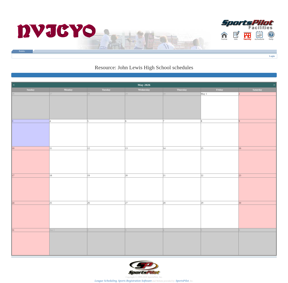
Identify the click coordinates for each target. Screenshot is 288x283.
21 (164, 175)
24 (13, 203)
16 (240, 148)
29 (126, 94)
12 (88, 148)
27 (51, 94)
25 (51, 203)
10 (13, 148)
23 (240, 175)
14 (164, 148)
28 (88, 94)
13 (126, 148)
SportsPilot (182, 280)
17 (13, 175)
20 (126, 175)
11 (51, 148)
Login (272, 56)
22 (202, 175)
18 (51, 175)
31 (13, 230)
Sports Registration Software (135, 280)
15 (202, 148)
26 (13, 94)
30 (164, 94)
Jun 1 (52, 230)
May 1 (204, 94)
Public (22, 51)
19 (88, 175)
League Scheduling (105, 280)
